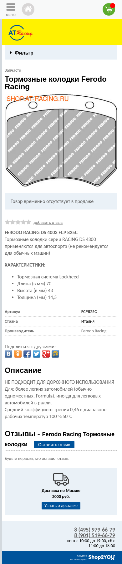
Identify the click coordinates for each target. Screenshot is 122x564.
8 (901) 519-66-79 (94, 535)
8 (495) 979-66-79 (94, 529)
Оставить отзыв (54, 444)
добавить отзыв (48, 222)
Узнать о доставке (61, 505)
